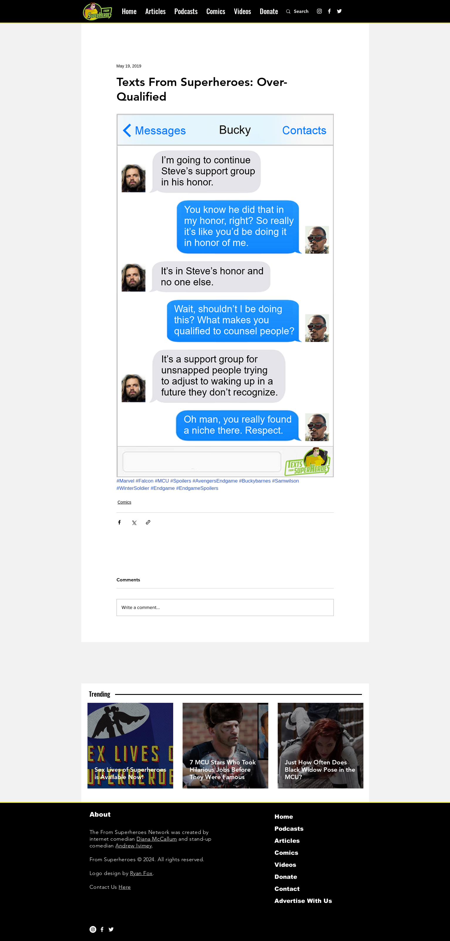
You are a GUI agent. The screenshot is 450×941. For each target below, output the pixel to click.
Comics (125, 502)
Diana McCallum (156, 839)
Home (283, 816)
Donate (285, 877)
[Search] (304, 11)
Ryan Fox (141, 873)
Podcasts (289, 828)
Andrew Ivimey (133, 845)
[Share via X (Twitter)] (133, 522)
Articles (287, 840)
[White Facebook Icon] (102, 929)
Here (125, 887)
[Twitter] (339, 11)
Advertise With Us (303, 901)
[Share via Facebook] (119, 522)
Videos (285, 865)
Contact (287, 889)
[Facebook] (329, 11)
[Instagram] (319, 11)
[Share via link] (148, 522)
